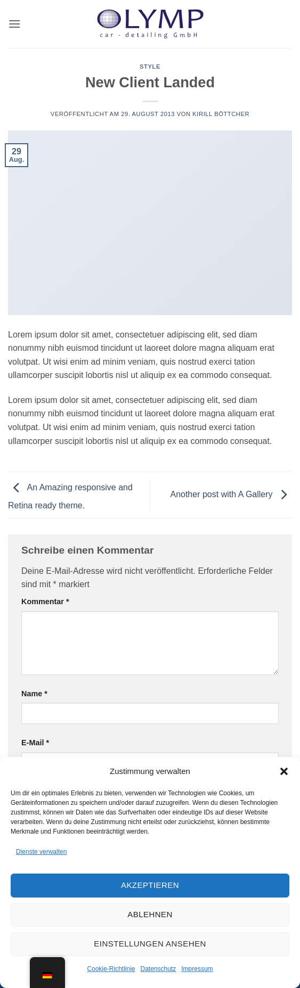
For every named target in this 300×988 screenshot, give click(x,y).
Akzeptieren (150, 885)
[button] (284, 771)
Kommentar (45, 601)
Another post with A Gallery (231, 494)
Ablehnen (149, 914)
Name (34, 693)
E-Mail (35, 742)
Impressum (197, 969)
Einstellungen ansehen (150, 943)
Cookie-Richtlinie (111, 969)
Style (150, 66)
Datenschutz (158, 969)
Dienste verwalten (41, 851)
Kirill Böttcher (220, 114)
